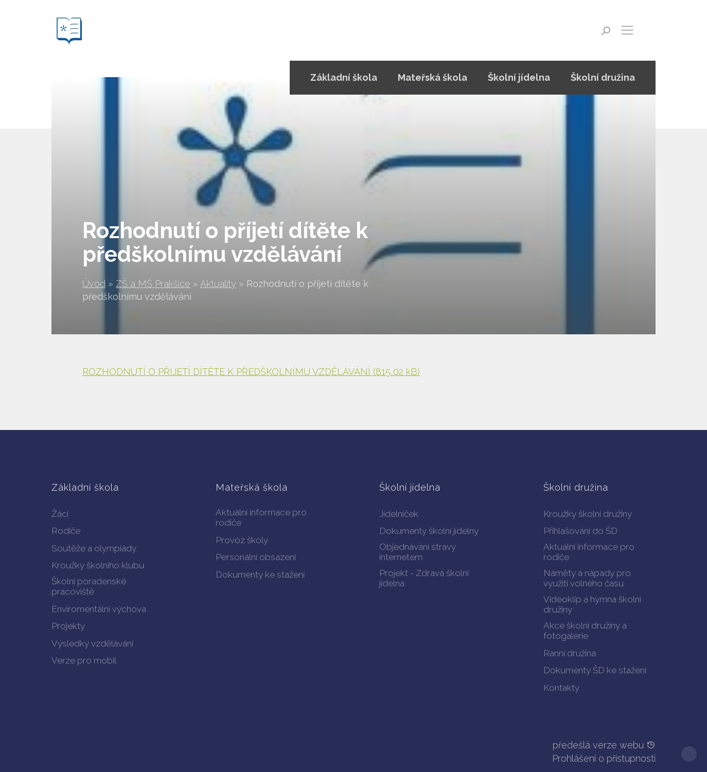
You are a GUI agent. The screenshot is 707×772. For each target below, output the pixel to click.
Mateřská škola (432, 77)
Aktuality (218, 283)
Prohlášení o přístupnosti (604, 758)
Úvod (93, 283)
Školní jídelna (519, 77)
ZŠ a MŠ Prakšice (153, 283)
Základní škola (343, 77)
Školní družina (603, 77)
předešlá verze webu (604, 745)
